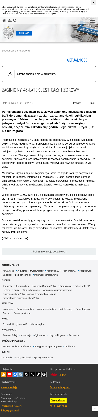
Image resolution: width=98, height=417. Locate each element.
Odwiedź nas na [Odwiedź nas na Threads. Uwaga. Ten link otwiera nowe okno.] (26, 374)
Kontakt (6, 352)
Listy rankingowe (57, 335)
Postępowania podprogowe (48, 346)
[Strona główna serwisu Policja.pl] (4, 20)
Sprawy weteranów (43, 357)
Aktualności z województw (30, 271)
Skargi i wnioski (22, 357)
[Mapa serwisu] (10, 20)
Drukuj (90, 103)
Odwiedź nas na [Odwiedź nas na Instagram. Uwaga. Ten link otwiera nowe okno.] (20, 374)
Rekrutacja (74, 335)
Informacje (8, 309)
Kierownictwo (22, 286)
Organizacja (66, 286)
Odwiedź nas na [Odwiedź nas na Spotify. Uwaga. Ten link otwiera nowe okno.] (44, 374)
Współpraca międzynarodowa (57, 290)
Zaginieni (7, 275)
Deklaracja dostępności (60, 387)
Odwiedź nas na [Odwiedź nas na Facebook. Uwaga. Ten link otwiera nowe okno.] (15, 374)
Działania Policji (10, 265)
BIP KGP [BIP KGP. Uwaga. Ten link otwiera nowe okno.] (62, 374)
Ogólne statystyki (25, 309)
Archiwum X (53, 271)
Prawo (5, 318)
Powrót (75, 103)
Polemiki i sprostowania (46, 275)
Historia (6, 290)
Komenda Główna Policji (44, 286)
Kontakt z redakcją (9, 387)
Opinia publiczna (22, 313)
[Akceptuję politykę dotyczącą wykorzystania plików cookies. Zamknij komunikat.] (93, 2)
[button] (92, 20)
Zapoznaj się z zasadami (11, 405)
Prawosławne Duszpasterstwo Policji (21, 298)
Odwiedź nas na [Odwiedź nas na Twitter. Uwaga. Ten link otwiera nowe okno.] (32, 374)
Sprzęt (17, 290)
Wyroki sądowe (38, 324)
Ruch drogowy (69, 271)
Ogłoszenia (40, 335)
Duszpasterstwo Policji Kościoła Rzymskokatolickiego (29, 294)
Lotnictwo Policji (23, 275)
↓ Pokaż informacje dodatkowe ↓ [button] (49, 251)
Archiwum (70, 346)
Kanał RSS (3, 374)
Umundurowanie (31, 290)
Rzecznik (7, 357)
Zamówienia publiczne (13, 340)
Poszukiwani (85, 271)
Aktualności (24, 50)
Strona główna (9, 50)
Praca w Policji (9, 329)
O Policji (6, 280)
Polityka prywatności (10, 410)
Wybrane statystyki (46, 309)
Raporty (7, 313)
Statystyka (7, 303)
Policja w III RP (82, 286)
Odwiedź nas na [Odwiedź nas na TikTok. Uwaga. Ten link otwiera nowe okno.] (38, 374)
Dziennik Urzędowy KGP (15, 324)
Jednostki (7, 286)
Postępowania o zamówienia (17, 346)
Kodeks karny (65, 309)
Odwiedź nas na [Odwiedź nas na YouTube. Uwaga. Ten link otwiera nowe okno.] (9, 374)
